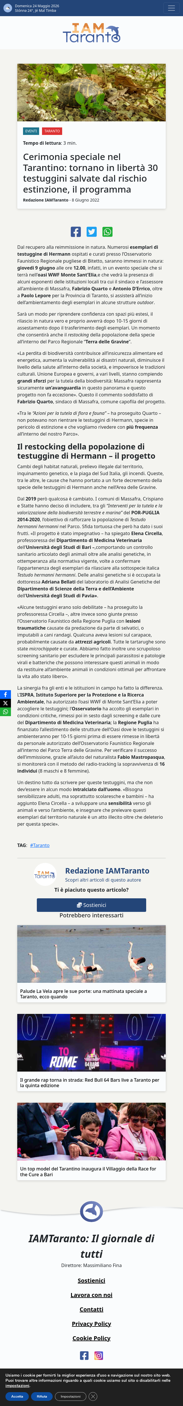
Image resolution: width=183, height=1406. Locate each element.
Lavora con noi (91, 1295)
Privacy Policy (91, 1324)
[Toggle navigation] (171, 8)
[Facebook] (5, 694)
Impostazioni (71, 1396)
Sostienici (91, 904)
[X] (5, 703)
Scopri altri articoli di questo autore (107, 874)
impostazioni (17, 1385)
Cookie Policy (91, 1338)
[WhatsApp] (5, 711)
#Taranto (40, 845)
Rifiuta (42, 1396)
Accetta (17, 1396)
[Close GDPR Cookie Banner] (93, 1396)
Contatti (91, 1309)
